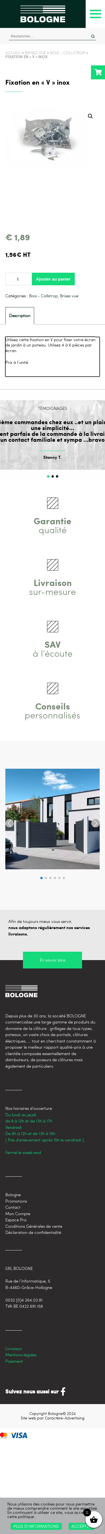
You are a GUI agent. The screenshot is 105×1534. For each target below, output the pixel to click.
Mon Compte (17, 1213)
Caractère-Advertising (65, 1418)
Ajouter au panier (53, 279)
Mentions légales (20, 1354)
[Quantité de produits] (18, 279)
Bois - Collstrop (67, 52)
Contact (12, 1207)
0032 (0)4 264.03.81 (24, 1300)
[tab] (19, 315)
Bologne (13, 1194)
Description (19, 315)
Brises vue (35, 52)
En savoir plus (52, 960)
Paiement (14, 1361)
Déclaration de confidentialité (33, 1232)
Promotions (16, 1201)
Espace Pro (16, 1219)
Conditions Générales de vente (33, 1226)
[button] (90, 116)
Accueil (13, 52)
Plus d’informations (36, 1526)
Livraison (13, 1348)
